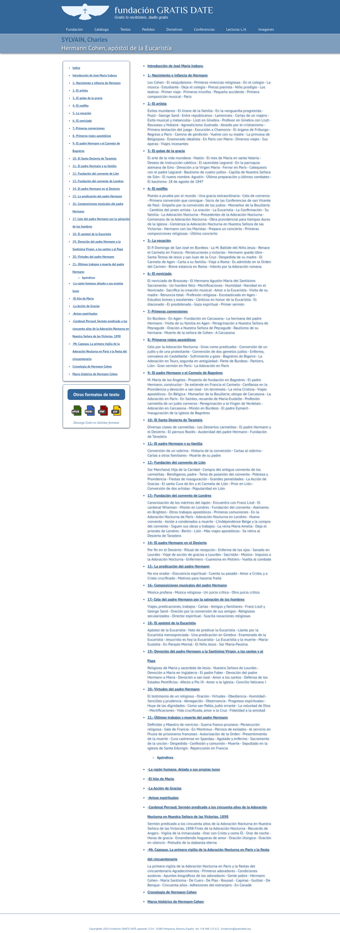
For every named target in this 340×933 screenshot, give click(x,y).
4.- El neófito (80, 106)
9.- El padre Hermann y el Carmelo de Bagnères (184, 372)
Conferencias (204, 29)
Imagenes (266, 29)
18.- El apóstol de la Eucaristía (91, 234)
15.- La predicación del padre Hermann (97, 196)
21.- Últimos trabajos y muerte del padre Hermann (187, 717)
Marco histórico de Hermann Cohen (95, 374)
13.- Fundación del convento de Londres (97, 181)
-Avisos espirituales (84, 314)
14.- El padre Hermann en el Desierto (96, 189)
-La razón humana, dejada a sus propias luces (183, 769)
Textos (125, 29)
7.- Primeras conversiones (88, 128)
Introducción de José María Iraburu (94, 75)
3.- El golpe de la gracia (87, 98)
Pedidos (148, 29)
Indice (76, 68)
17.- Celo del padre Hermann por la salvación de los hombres (195, 599)
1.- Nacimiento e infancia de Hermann (96, 83)
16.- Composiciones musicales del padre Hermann (187, 585)
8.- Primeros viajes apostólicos (91, 136)
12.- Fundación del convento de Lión (95, 174)
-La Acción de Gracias (86, 306)
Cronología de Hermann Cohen (92, 367)
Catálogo (101, 29)
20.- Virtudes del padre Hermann (93, 257)
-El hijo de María (83, 299)
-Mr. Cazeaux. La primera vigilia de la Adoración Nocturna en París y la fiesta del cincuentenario (99, 351)
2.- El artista (80, 91)
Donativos (174, 29)
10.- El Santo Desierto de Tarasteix (94, 159)
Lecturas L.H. (236, 29)
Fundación (74, 29)
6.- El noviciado (82, 121)
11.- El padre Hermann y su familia (94, 166)
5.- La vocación (81, 113)
